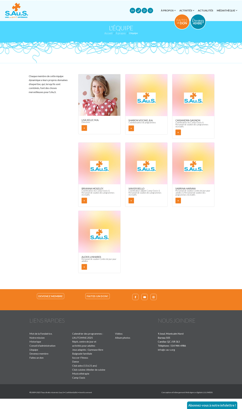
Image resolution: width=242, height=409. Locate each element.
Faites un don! (97, 296)
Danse (75, 361)
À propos (167, 10)
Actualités (205, 10)
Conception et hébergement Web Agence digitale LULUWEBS (187, 392)
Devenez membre (50, 296)
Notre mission (37, 337)
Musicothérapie (80, 373)
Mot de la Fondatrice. (40, 333)
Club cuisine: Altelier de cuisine (88, 369)
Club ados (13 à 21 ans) (84, 365)
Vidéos (119, 333)
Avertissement (85, 392)
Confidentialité (71, 392)
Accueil (108, 33)
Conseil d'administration (42, 345)
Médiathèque (226, 10)
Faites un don (36, 357)
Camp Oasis (78, 377)
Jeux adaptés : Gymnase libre (87, 349)
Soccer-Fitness (80, 357)
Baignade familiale (82, 353)
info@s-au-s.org (166, 349)
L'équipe (33, 349)
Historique (35, 341)
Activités (185, 10)
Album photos (122, 337)
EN (132, 10)
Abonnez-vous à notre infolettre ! (212, 405)
